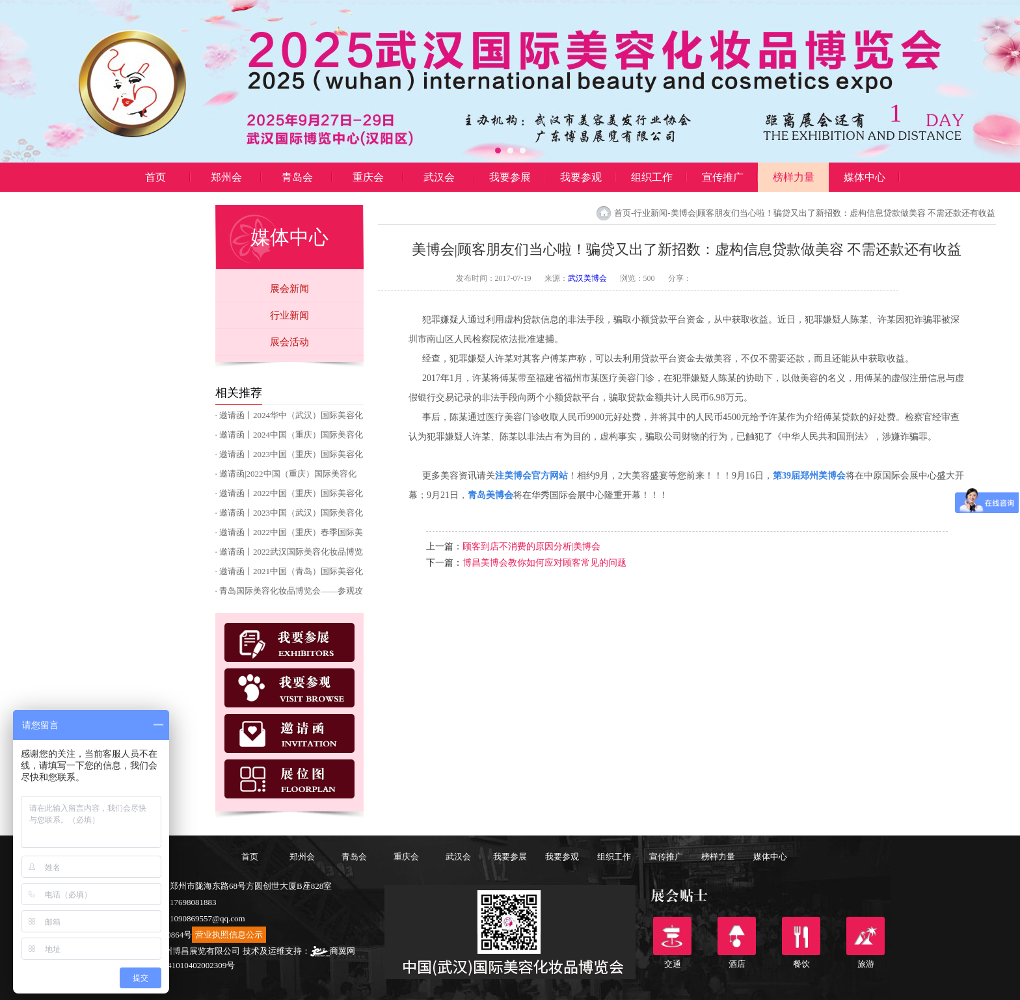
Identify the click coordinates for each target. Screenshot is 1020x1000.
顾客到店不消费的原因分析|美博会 (532, 546)
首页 (155, 177)
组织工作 (652, 177)
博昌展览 (155, 206)
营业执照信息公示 (229, 935)
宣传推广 (723, 177)
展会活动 (289, 342)
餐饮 (801, 936)
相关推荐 (238, 392)
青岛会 (297, 177)
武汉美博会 (587, 278)
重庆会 (368, 177)
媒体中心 (864, 177)
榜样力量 (793, 177)
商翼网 (332, 951)
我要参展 (510, 177)
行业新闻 (289, 315)
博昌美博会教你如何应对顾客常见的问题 (544, 563)
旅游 (865, 936)
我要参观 (581, 177)
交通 (672, 936)
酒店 (737, 936)
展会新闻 (289, 288)
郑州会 (226, 177)
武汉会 (439, 177)
